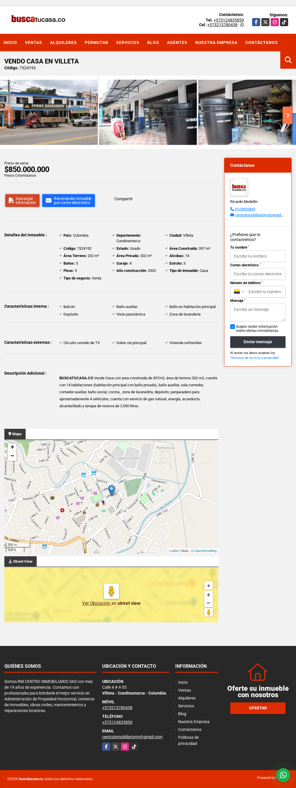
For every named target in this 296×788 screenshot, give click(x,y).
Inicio (10, 42)
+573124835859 (229, 20)
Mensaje (237, 300)
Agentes (177, 42)
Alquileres (63, 42)
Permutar (96, 42)
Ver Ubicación (96, 603)
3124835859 (245, 209)
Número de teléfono (246, 283)
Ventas (33, 42)
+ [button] (12, 447)
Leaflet (174, 551)
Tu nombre (239, 247)
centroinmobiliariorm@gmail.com (262, 215)
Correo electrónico (245, 265)
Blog (153, 42)
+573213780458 (222, 24)
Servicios (127, 42)
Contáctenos (261, 42)
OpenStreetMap (205, 551)
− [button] (12, 456)
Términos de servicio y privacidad (254, 358)
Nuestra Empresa (216, 42)
